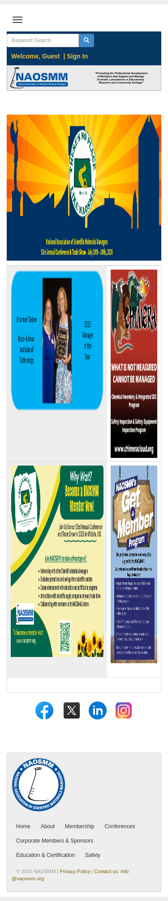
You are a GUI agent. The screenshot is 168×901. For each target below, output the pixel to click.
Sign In (77, 56)
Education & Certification (45, 855)
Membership (80, 826)
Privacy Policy (75, 871)
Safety (92, 855)
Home (23, 826)
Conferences (119, 826)
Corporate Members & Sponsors (54, 841)
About (48, 826)
